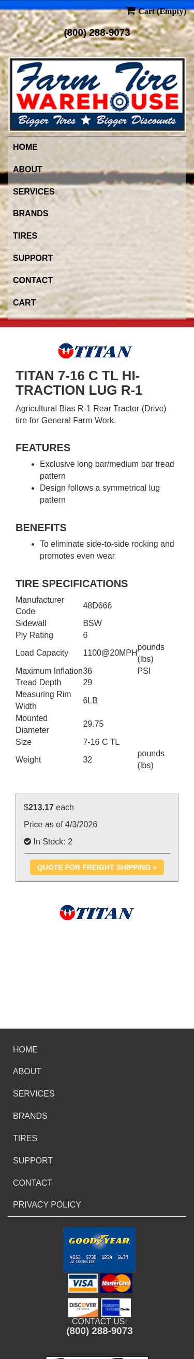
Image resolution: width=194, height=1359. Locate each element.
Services (34, 191)
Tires (25, 235)
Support (33, 258)
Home (25, 147)
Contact (33, 280)
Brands (30, 213)
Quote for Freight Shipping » (97, 867)
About (27, 169)
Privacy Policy (47, 1204)
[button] (100, 1249)
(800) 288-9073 (97, 32)
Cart (24, 302)
